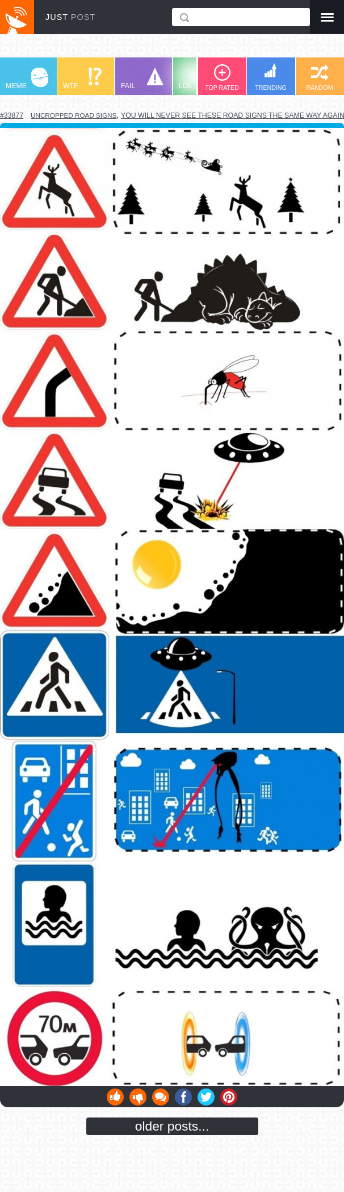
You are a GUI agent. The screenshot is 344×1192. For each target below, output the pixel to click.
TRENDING (271, 77)
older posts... (172, 1126)
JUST (70, 17)
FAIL (142, 79)
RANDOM (319, 77)
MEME (27, 79)
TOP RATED (222, 77)
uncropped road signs (73, 115)
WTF (82, 79)
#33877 (11, 115)
